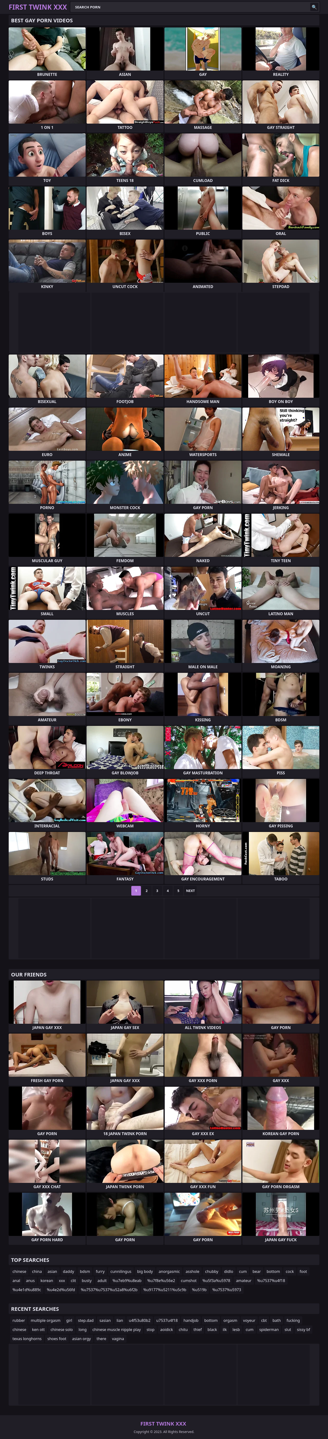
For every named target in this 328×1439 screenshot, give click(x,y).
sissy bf (303, 1329)
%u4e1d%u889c (27, 1289)
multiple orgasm (46, 1320)
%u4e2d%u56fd (61, 1289)
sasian (105, 1320)
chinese (19, 1271)
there (101, 1338)
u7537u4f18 (167, 1320)
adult (102, 1280)
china (37, 1271)
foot (303, 1271)
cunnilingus (120, 1271)
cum (243, 1271)
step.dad (86, 1320)
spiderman (269, 1329)
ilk (225, 1329)
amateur (243, 1280)
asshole (192, 1271)
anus (30, 1280)
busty (87, 1280)
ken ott (38, 1329)
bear (256, 1271)
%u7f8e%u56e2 (161, 1280)
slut (287, 1329)
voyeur (249, 1320)
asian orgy (81, 1338)
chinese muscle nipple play (116, 1329)
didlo (228, 1271)
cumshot (189, 1280)
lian (120, 1320)
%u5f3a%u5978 (216, 1280)
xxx (62, 1280)
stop (150, 1329)
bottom (273, 1271)
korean (46, 1280)
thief (198, 1329)
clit (73, 1280)
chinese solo (61, 1329)
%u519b (199, 1289)
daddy (68, 1271)
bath (276, 1320)
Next (190, 890)
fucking (293, 1320)
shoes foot (56, 1338)
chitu (183, 1329)
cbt (264, 1320)
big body (145, 1271)
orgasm (230, 1320)
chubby (211, 1271)
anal (16, 1280)
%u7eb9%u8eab (127, 1280)
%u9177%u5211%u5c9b (164, 1289)
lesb (236, 1329)
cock (290, 1271)
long (83, 1329)
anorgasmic (169, 1271)
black (212, 1329)
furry (100, 1271)
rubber (19, 1320)
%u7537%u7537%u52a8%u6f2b (109, 1289)
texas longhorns (27, 1338)
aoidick (166, 1329)
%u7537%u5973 (226, 1289)
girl (69, 1320)
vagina (118, 1338)
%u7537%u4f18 (271, 1280)
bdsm (85, 1271)
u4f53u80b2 (140, 1320)
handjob (190, 1320)
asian (52, 1271)
